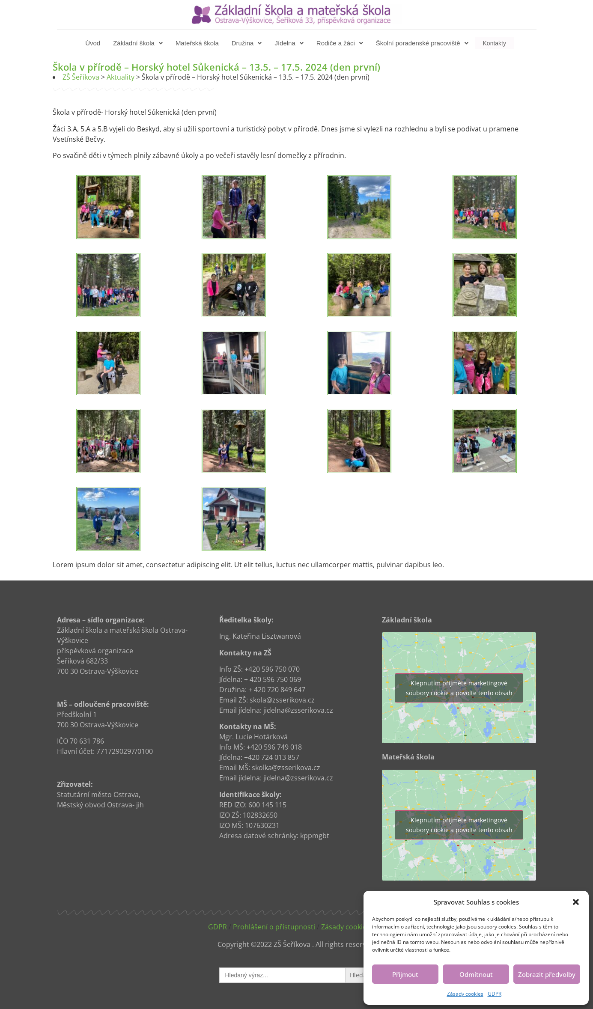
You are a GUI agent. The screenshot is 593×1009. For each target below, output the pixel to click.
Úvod (93, 43)
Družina (247, 43)
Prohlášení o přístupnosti (274, 927)
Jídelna (289, 43)
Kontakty (494, 43)
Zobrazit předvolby (546, 974)
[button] (576, 902)
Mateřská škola (198, 43)
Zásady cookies (465, 993)
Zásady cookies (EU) (353, 927)
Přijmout (405, 974)
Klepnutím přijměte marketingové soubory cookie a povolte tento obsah (459, 688)
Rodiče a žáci (340, 43)
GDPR (494, 993)
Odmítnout (476, 974)
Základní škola (139, 43)
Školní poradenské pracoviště (423, 43)
